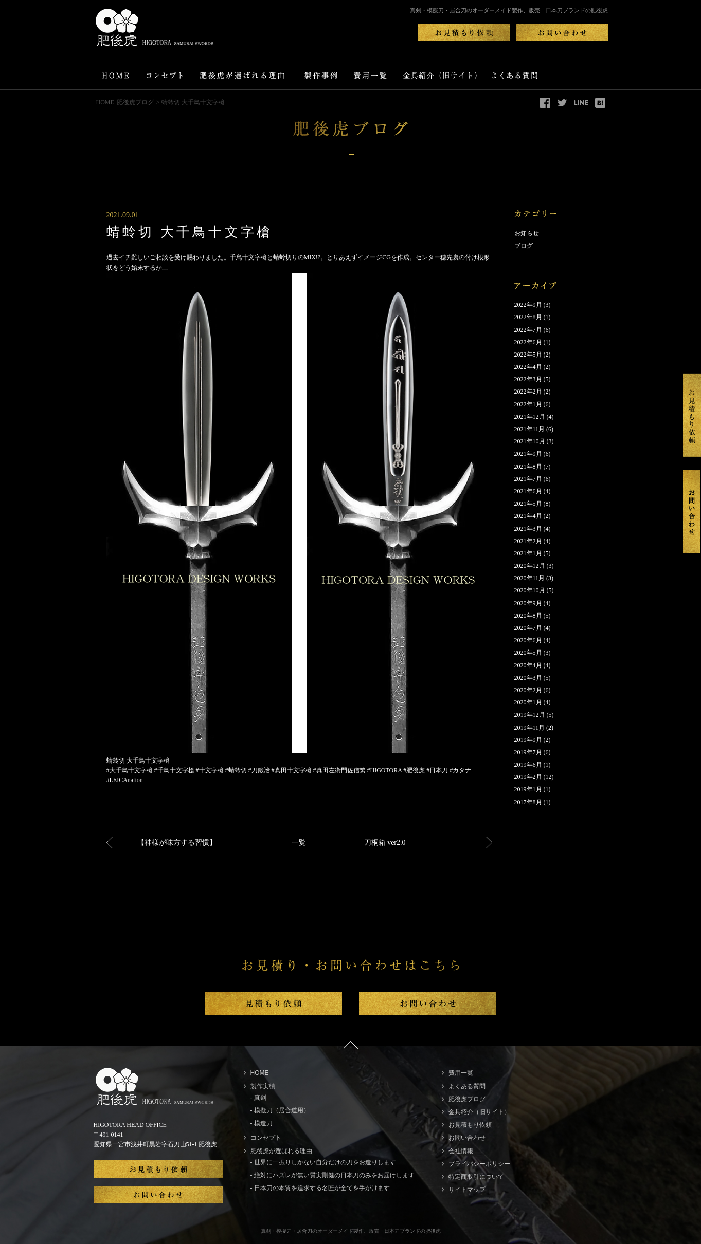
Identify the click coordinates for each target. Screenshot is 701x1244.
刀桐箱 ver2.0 (385, 842)
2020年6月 (528, 640)
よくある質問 (467, 1086)
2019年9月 (528, 740)
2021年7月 (528, 478)
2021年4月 (528, 515)
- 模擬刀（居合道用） (280, 1110)
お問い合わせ (467, 1137)
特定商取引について (476, 1176)
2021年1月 (528, 553)
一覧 (299, 842)
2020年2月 (528, 690)
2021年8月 (528, 466)
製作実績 (262, 1086)
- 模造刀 (261, 1123)
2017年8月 (528, 802)
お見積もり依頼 (470, 1124)
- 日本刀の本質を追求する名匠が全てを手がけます (320, 1188)
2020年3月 (528, 677)
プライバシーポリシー (479, 1163)
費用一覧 (460, 1072)
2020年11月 (529, 578)
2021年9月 (528, 453)
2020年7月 (528, 628)
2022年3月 (528, 379)
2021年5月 (528, 503)
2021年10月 (529, 441)
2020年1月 (528, 702)
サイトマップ (467, 1189)
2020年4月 (528, 665)
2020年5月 (528, 652)
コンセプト (265, 1137)
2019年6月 (528, 764)
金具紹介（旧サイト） (479, 1112)
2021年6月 (528, 491)
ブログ (523, 245)
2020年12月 (529, 565)
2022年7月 (528, 329)
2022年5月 (528, 354)
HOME (105, 102)
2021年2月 (528, 541)
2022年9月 (528, 304)
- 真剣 (258, 1097)
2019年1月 (528, 789)
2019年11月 (529, 727)
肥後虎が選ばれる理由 (281, 1151)
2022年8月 (528, 317)
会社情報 (460, 1151)
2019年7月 (528, 752)
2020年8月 (528, 615)
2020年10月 (529, 590)
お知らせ (526, 233)
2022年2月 (528, 391)
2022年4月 (528, 366)
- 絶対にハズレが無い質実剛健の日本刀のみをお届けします (332, 1175)
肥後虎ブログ (135, 102)
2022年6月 (528, 342)
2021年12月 (529, 416)
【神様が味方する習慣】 (177, 842)
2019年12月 (529, 714)
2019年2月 (528, 777)
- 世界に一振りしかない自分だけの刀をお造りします (323, 1162)
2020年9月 (528, 603)
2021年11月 (529, 429)
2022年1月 (528, 404)
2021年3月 (528, 528)
